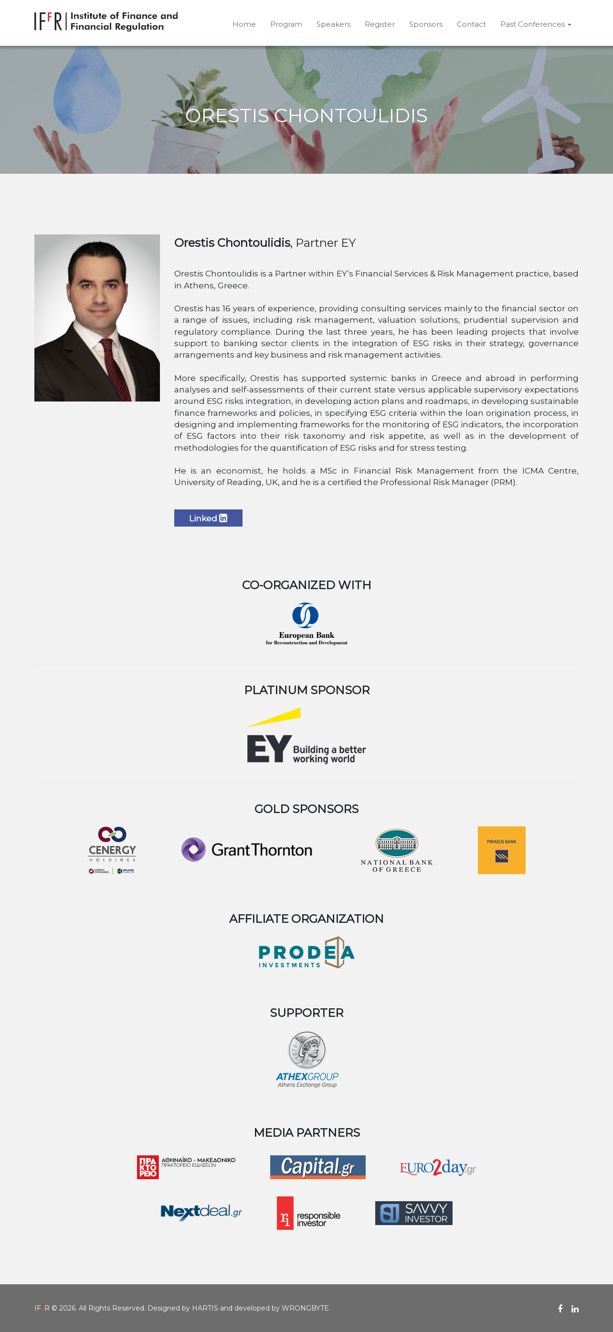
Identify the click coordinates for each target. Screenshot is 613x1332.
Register (380, 24)
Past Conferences (535, 24)
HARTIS (205, 1308)
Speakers (333, 24)
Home (244, 24)
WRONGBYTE (305, 1308)
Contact (471, 24)
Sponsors (426, 24)
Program (286, 24)
